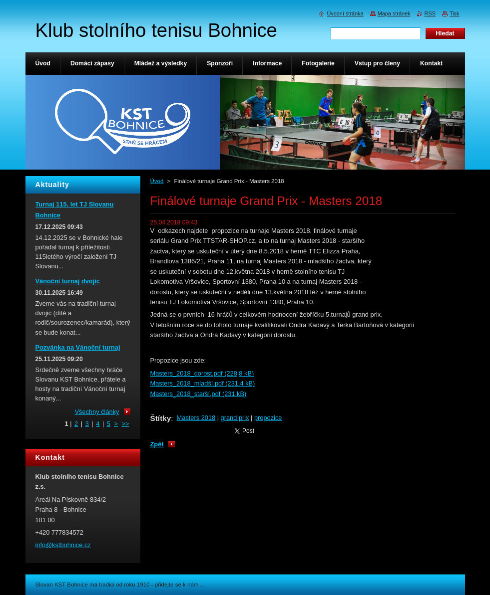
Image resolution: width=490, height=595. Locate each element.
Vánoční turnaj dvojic (67, 281)
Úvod (157, 181)
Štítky (160, 418)
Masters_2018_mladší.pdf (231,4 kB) (202, 383)
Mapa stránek (394, 13)
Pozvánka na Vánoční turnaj (77, 347)
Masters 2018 (196, 417)
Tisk (455, 13)
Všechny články (97, 411)
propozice (268, 417)
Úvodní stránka (345, 13)
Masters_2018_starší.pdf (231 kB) (198, 393)
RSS (430, 13)
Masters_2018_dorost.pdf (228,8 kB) (202, 373)
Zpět (157, 444)
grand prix (235, 417)
